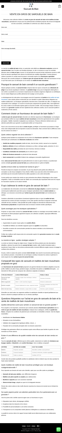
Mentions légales (25, 430)
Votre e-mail (31, 37)
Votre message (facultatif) (31, 54)
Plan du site (38, 430)
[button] (2, 6)
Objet (31, 44)
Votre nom (31, 30)
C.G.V (32, 430)
